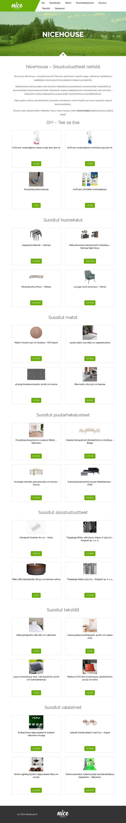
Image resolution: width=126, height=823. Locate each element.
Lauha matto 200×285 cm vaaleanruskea (90, 342)
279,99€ (90, 595)
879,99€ (90, 456)
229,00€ (36, 748)
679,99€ (36, 358)
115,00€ (36, 790)
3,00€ (36, 205)
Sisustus (102, 2)
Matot (68, 2)
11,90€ (36, 163)
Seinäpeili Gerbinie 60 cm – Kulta (36, 537)
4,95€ (36, 595)
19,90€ (90, 163)
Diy (43, 2)
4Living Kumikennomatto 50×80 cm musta (36, 384)
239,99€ (90, 553)
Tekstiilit (46, 8)
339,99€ (90, 303)
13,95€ (36, 400)
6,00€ (89, 651)
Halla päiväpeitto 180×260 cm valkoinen (36, 635)
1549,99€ (90, 261)
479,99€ (36, 497)
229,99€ (36, 261)
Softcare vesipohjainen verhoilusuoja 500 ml (89, 147)
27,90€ (36, 692)
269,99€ (90, 790)
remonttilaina (83, 110)
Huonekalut (54, 2)
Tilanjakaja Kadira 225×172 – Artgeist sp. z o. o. (90, 579)
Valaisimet (60, 8)
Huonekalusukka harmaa (36, 189)
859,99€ (36, 456)
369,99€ (90, 748)
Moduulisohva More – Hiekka (36, 287)
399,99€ (90, 497)
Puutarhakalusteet (85, 2)
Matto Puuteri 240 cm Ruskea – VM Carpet (36, 342)
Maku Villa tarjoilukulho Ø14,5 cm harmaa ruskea (36, 579)
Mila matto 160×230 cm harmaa (89, 384)
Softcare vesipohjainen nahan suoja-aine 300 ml (36, 147)
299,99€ (36, 553)
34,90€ (90, 205)
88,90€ (90, 400)
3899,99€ (36, 303)
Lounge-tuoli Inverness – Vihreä (90, 287)
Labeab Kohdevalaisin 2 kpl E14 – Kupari (90, 732)
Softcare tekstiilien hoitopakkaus (90, 189)
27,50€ (36, 651)
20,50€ (90, 692)
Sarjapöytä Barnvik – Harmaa (36, 245)
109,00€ (90, 358)
